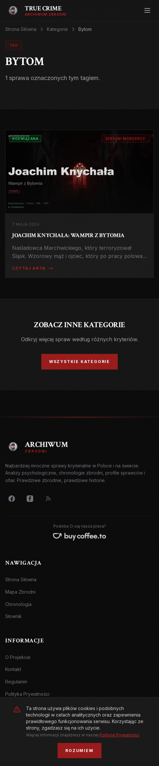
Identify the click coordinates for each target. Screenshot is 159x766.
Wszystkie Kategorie (79, 361)
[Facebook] (11, 498)
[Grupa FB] (29, 498)
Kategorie (57, 29)
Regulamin (16, 681)
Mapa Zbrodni (20, 592)
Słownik (13, 616)
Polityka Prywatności (27, 694)
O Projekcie (18, 657)
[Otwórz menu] (147, 10)
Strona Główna (20, 29)
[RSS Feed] (48, 498)
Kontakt (13, 669)
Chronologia (18, 604)
